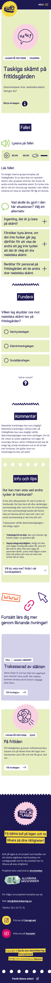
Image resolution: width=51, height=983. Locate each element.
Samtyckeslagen (19, 331)
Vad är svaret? (25, 377)
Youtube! (30, 933)
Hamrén (38, 959)
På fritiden (13, 741)
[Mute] (35, 155)
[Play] (7, 155)
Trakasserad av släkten (24, 666)
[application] (25, 155)
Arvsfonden (36, 870)
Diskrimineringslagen (22, 346)
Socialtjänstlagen (20, 360)
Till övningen (12, 692)
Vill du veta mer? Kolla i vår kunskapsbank (20, 570)
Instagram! (30, 920)
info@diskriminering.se (19, 901)
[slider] (20, 155)
